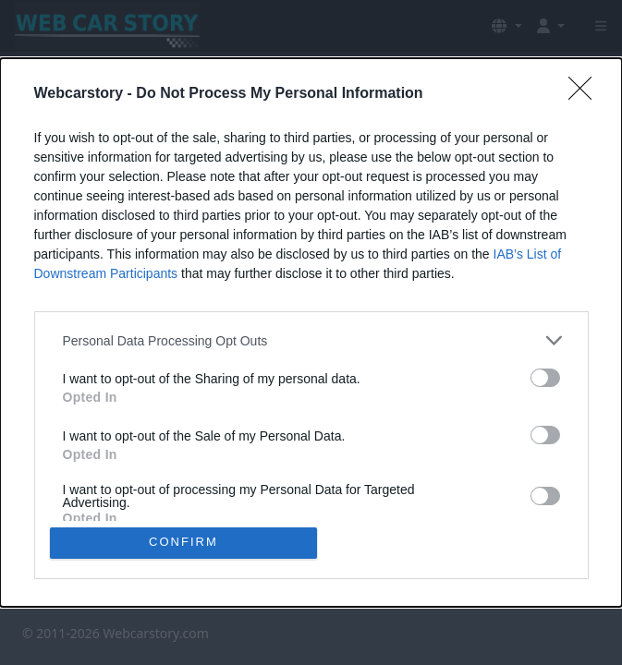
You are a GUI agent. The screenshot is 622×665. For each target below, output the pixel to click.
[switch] (545, 378)
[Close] (586, 94)
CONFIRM (183, 543)
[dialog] (311, 332)
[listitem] (311, 340)
